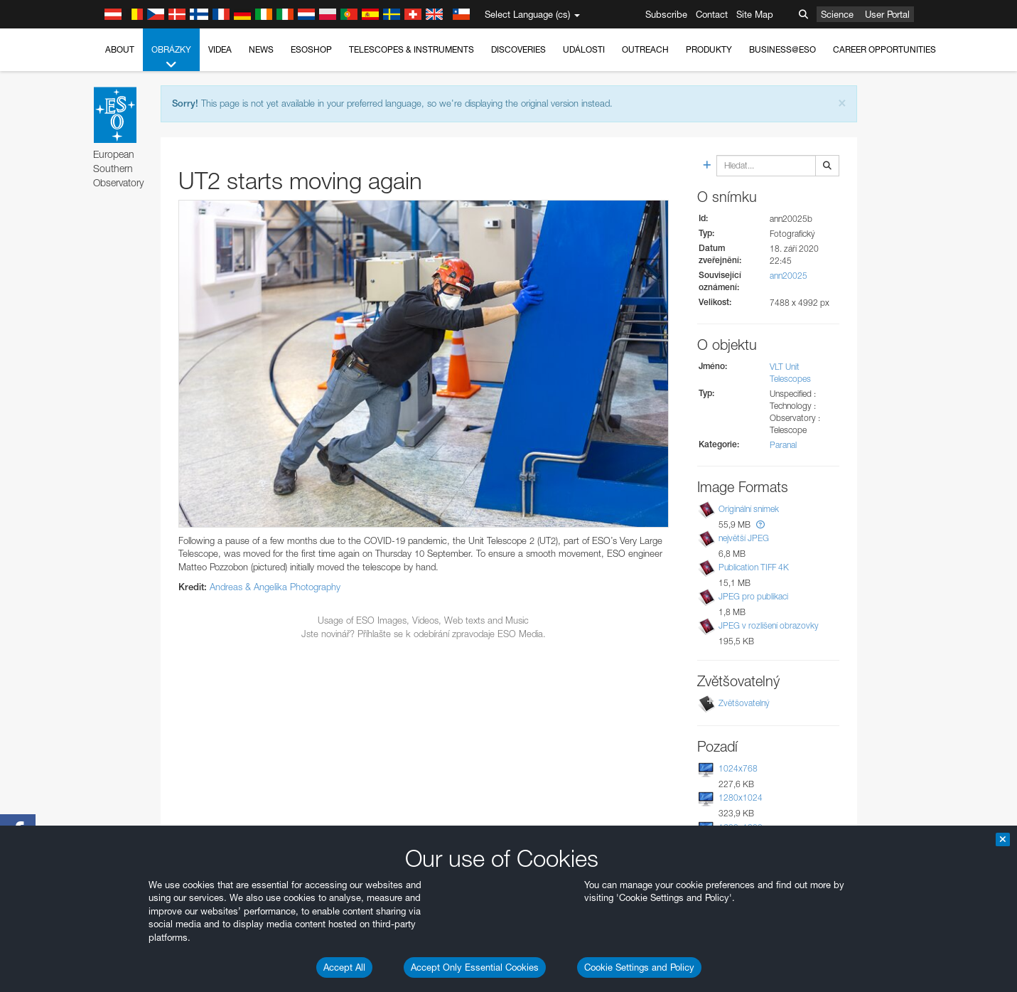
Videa (220, 49)
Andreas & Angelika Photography (275, 586)
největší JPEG (744, 538)
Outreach (645, 49)
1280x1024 (741, 797)
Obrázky (171, 57)
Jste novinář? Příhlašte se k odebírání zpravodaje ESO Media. (423, 633)
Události (584, 49)
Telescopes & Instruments (411, 49)
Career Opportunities (884, 49)
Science (837, 14)
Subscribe (666, 14)
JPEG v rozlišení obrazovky (769, 625)
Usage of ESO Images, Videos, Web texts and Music (423, 620)
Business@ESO (782, 49)
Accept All (344, 967)
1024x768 (738, 768)
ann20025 (788, 275)
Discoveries (518, 49)
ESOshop (311, 49)
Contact (712, 14)
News (261, 49)
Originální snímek (749, 508)
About (119, 49)
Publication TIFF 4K (754, 567)
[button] (760, 524)
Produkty (709, 49)
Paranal (783, 444)
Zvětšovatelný (744, 703)
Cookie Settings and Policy (639, 967)
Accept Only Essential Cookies (475, 967)
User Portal (887, 14)
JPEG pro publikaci (753, 596)
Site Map (754, 14)
